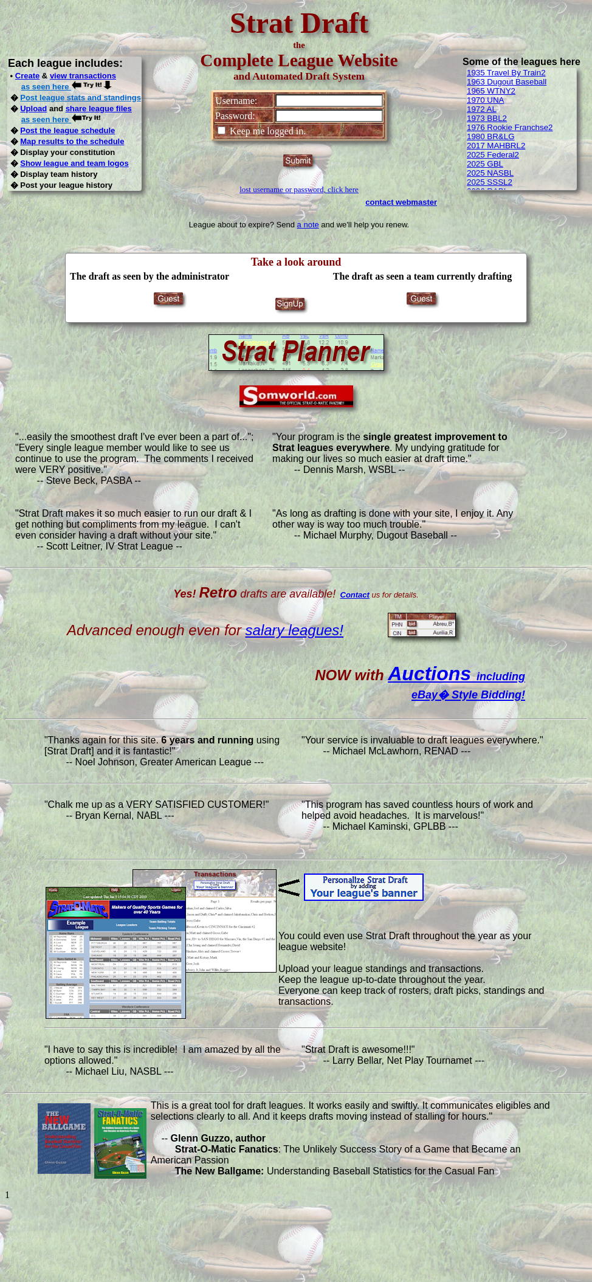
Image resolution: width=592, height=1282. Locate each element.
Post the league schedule (67, 130)
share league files (99, 108)
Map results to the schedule (72, 141)
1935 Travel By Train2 (506, 72)
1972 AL (482, 109)
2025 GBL (485, 163)
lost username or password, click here (299, 189)
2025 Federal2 (493, 154)
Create (27, 75)
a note (308, 224)
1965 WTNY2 (491, 90)
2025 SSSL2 (489, 182)
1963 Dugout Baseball (506, 81)
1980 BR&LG (491, 136)
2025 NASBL (490, 172)
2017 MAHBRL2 (496, 145)
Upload (33, 108)
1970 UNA (485, 100)
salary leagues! (294, 630)
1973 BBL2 (487, 118)
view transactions (83, 75)
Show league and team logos (74, 163)
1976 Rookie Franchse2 (510, 127)
